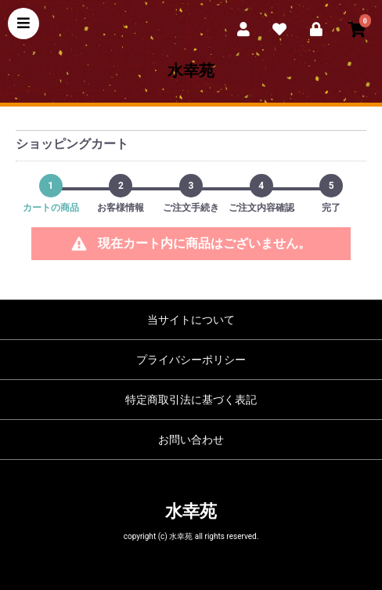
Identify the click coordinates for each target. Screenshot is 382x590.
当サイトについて (191, 319)
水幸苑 (191, 70)
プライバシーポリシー (191, 359)
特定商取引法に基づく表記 (191, 399)
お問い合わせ (191, 439)
